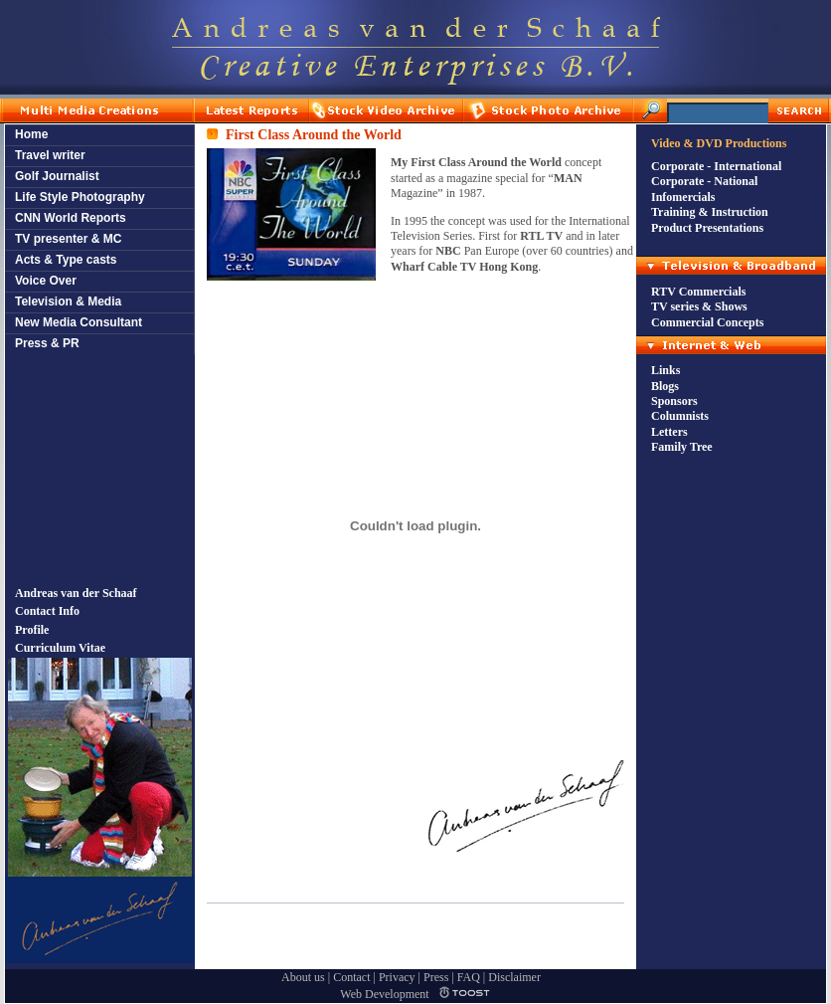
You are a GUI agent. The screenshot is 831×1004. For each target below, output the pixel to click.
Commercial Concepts (707, 322)
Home (31, 134)
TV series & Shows (699, 306)
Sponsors (674, 401)
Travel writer (50, 155)
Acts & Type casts (66, 260)
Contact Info (47, 611)
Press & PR (47, 343)
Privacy (397, 977)
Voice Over (46, 281)
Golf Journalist (57, 176)
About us (303, 977)
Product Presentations (707, 228)
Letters (669, 432)
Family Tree (682, 447)
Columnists (680, 416)
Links (665, 370)
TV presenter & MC (68, 239)
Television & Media (68, 301)
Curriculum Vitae (60, 648)
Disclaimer (514, 977)
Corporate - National (704, 181)
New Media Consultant (78, 322)
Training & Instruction (709, 212)
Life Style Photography (80, 197)
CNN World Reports (70, 218)
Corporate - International (716, 166)
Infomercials (683, 197)
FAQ (468, 977)
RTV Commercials (698, 292)
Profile (32, 630)
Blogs (665, 386)
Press (435, 977)
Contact (351, 977)
